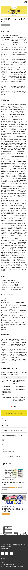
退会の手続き (20, 566)
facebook (2, 553)
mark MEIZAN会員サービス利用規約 (8, 566)
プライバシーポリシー (5, 558)
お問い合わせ (4, 548)
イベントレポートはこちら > (14, 413)
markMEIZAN (5, 25)
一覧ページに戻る (13, 456)
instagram (11, 553)
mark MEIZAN (4, 2)
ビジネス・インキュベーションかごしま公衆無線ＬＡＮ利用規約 (12, 561)
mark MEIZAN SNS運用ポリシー (7, 564)
